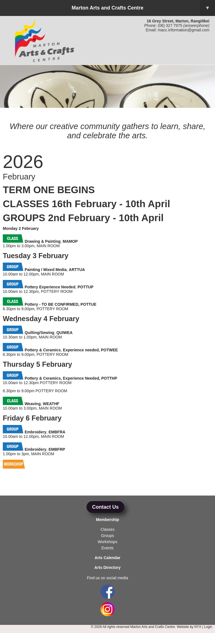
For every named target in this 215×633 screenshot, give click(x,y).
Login (208, 627)
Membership (107, 519)
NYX (197, 627)
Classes (107, 529)
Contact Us (105, 507)
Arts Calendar (107, 557)
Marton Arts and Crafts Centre (143, 8)
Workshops (107, 541)
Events (108, 548)
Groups (107, 535)
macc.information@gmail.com (183, 30)
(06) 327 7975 (170, 25)
